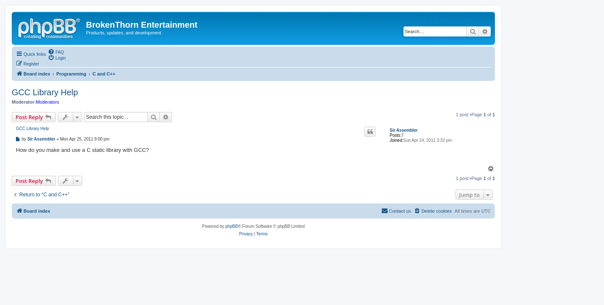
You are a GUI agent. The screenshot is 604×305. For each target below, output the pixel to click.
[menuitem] (56, 52)
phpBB (231, 226)
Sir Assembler (404, 130)
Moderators (47, 101)
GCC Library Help (45, 92)
